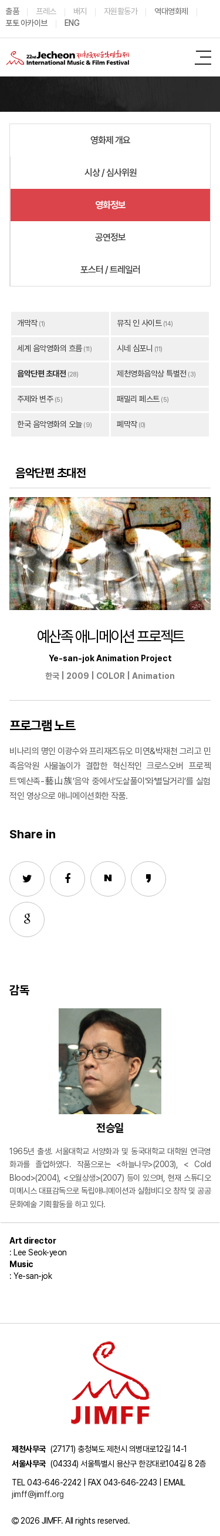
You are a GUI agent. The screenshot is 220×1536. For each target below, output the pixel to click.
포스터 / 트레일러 (110, 269)
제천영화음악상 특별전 (152, 373)
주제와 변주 (35, 399)
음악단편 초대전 (41, 373)
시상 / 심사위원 (110, 172)
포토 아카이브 (26, 23)
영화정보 (110, 205)
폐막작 (127, 424)
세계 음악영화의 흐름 (49, 348)
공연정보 (110, 237)
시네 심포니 (135, 348)
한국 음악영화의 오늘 (49, 424)
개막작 (27, 323)
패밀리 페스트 (138, 399)
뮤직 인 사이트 (139, 323)
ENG (72, 23)
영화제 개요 (110, 140)
